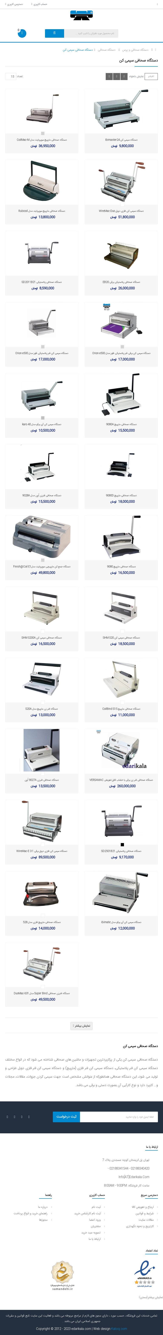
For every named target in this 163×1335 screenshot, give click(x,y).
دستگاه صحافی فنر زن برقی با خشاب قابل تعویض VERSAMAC (121, 780)
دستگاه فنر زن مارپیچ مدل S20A (41, 709)
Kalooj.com (119, 1329)
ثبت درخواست (66, 1117)
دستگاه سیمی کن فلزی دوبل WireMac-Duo (121, 211)
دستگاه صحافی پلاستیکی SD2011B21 (42, 282)
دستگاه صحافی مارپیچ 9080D (121, 495)
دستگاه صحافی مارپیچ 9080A (121, 424)
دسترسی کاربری (14, 4)
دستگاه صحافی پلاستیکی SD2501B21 (121, 851)
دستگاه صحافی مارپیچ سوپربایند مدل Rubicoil (41, 211)
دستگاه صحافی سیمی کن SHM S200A (42, 638)
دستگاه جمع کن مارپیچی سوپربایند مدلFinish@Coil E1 (41, 567)
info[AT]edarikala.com (133, 1177)
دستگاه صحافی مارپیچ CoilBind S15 (121, 709)
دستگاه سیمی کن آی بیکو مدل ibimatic (121, 922)
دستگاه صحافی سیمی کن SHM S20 (121, 638)
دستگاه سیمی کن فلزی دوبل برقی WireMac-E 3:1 (41, 851)
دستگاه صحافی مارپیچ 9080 (121, 567)
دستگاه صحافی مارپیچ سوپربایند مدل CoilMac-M (42, 140)
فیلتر (151, 76)
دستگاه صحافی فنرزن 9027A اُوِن (42, 780)
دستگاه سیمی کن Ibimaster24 (121, 140)
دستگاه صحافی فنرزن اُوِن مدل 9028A (41, 495)
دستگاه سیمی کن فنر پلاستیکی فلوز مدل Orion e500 (41, 353)
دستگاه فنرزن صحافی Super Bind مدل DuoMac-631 (42, 993)
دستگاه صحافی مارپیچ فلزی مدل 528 (42, 922)
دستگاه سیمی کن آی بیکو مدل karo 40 (41, 424)
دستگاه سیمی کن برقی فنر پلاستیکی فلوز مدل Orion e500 (121, 353)
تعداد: (19, 76)
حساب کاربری (39, 4)
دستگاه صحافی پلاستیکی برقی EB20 (121, 282)
